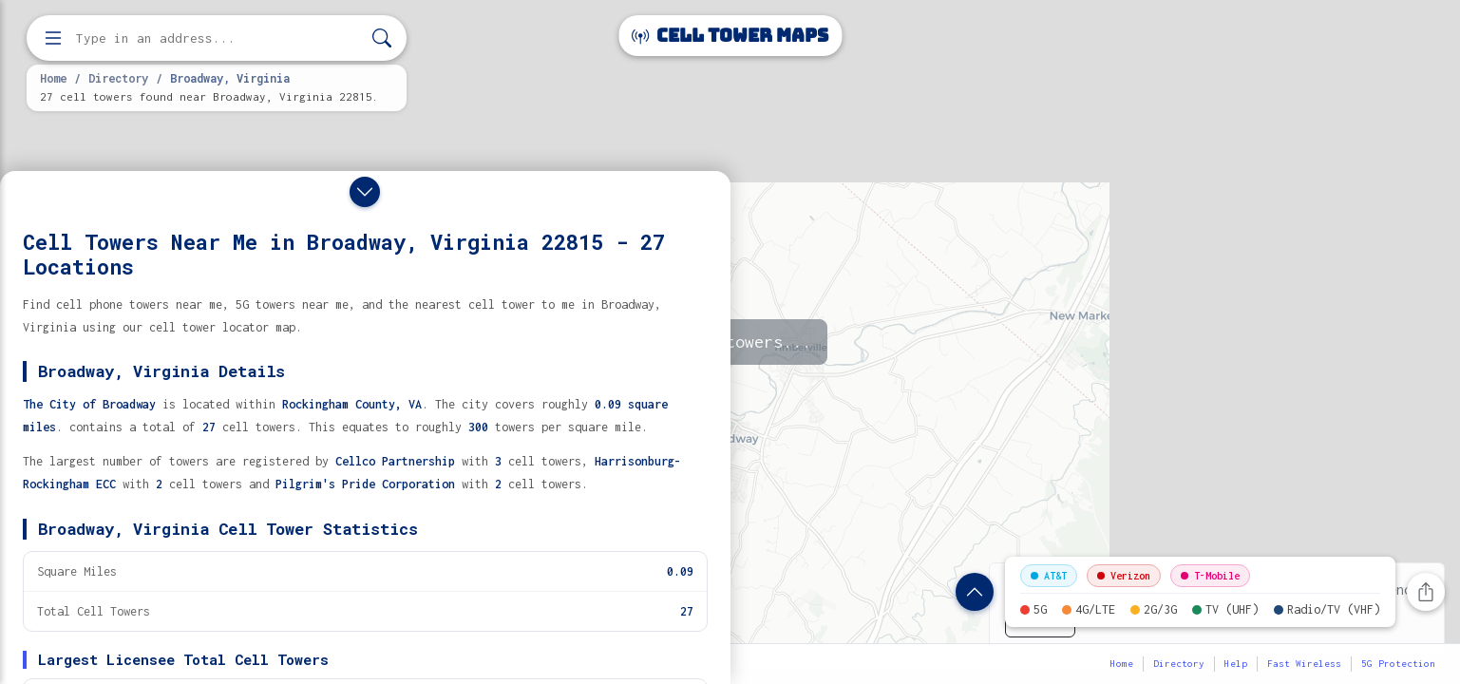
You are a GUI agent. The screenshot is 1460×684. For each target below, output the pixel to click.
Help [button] (1235, 663)
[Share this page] (1426, 592)
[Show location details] (975, 592)
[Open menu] (53, 38)
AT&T (1049, 575)
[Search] (382, 38)
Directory (118, 78)
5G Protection (1398, 663)
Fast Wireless (1304, 663)
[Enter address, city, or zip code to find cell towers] (218, 38)
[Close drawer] (365, 192)
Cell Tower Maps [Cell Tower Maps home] (730, 36)
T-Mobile (1210, 575)
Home (53, 78)
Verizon (1123, 575)
